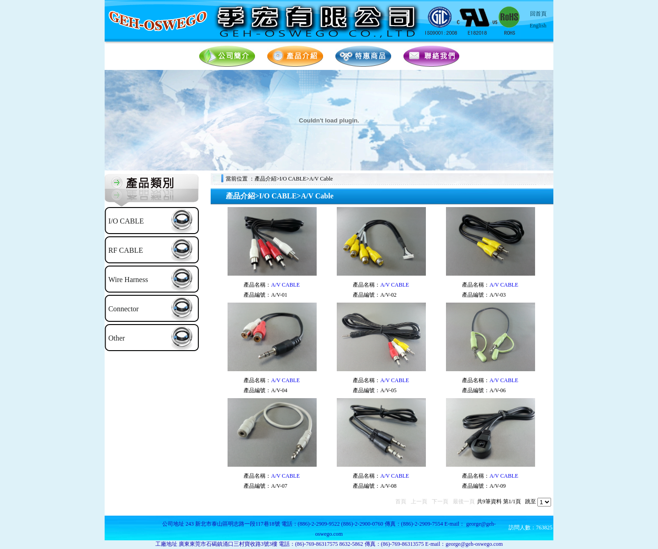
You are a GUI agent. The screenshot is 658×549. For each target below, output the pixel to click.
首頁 (400, 501)
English (538, 25)
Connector (123, 309)
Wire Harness (128, 279)
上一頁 (419, 501)
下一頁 (440, 501)
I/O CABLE (126, 221)
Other (116, 338)
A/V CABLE (285, 285)
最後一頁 (464, 501)
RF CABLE (125, 250)
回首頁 (538, 14)
